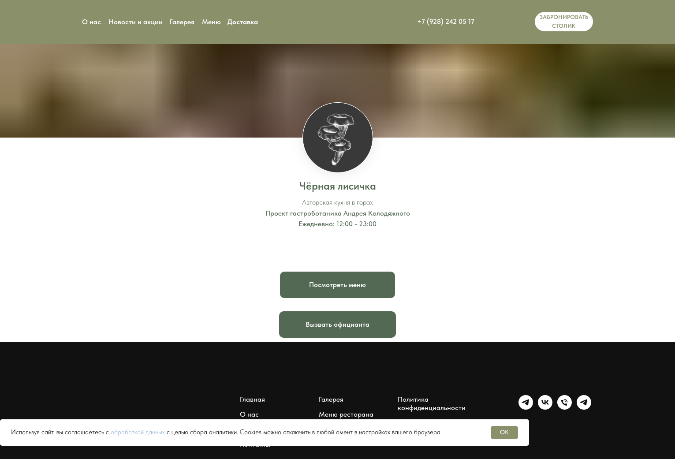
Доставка (242, 22)
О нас (91, 22)
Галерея (181, 22)
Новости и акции (135, 22)
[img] (507, 21)
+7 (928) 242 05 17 (445, 21)
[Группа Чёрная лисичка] (525, 407)
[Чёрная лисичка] (564, 407)
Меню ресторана (346, 414)
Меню (211, 22)
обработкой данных (138, 432)
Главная (252, 399)
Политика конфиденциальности (432, 403)
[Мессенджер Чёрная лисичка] (584, 407)
